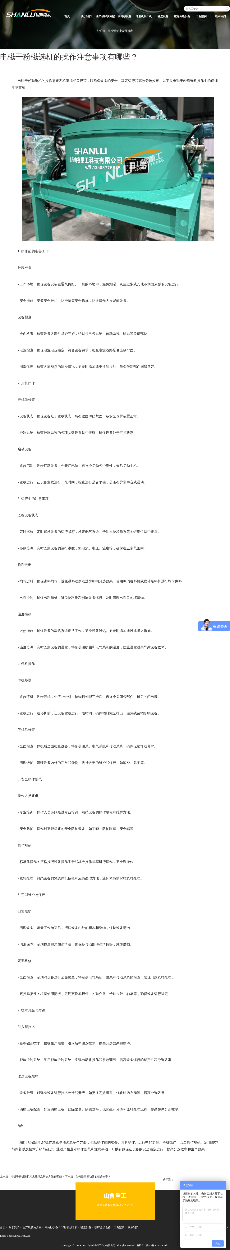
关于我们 (86, 16)
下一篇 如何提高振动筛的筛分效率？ (88, 1176)
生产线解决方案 (105, 16)
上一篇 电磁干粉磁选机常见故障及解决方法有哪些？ (32, 1176)
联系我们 (220, 16)
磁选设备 (163, 16)
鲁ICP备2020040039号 (157, 1245)
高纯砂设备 (124, 16)
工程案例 (201, 16)
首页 (67, 16)
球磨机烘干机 (144, 16)
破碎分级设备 (182, 16)
